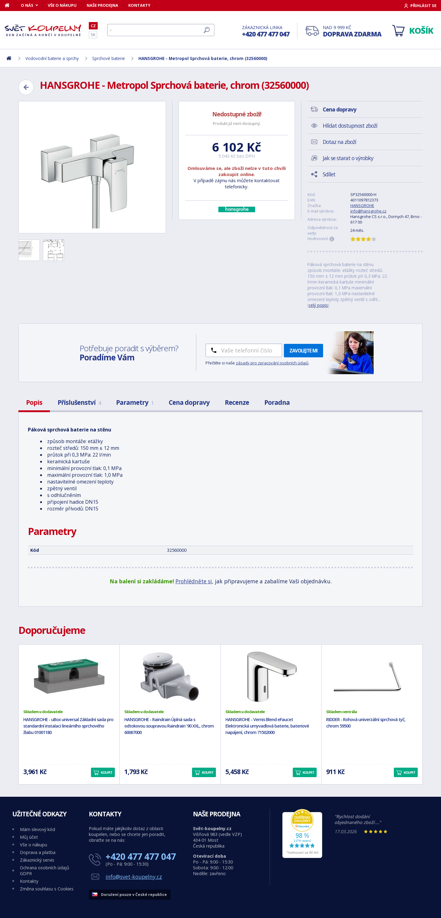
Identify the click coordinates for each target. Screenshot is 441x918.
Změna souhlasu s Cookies (47, 889)
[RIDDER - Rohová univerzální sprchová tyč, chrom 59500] (372, 676)
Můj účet (29, 837)
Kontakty (139, 5)
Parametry (134, 402)
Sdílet (329, 174)
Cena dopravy (189, 402)
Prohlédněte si (193, 581)
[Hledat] (160, 30)
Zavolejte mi (303, 351)
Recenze (237, 402)
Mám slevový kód (37, 829)
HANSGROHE (362, 205)
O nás (27, 5)
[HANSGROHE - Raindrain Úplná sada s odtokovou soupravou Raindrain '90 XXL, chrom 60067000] (170, 676)
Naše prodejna (102, 5)
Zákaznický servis (37, 860)
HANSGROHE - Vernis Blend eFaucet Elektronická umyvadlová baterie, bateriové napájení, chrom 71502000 (267, 726)
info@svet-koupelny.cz (134, 876)
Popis (34, 402)
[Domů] (10, 5)
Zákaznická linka (265, 31)
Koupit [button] (106, 772)
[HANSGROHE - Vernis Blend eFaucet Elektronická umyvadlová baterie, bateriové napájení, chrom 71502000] (271, 676)
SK (93, 34)
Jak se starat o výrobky (348, 158)
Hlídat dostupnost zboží (350, 125)
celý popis (318, 305)
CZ (93, 25)
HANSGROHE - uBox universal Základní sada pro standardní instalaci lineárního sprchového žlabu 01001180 (68, 726)
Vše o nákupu (62, 5)
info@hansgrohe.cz (368, 211)
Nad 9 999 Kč (352, 31)
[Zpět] (26, 87)
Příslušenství (79, 402)
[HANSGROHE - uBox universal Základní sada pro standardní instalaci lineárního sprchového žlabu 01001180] (69, 676)
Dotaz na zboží (339, 141)
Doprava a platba (37, 852)
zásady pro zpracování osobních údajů (272, 363)
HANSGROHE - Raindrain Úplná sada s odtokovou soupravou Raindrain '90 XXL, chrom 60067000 (169, 726)
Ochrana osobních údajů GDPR (44, 870)
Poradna (277, 402)
